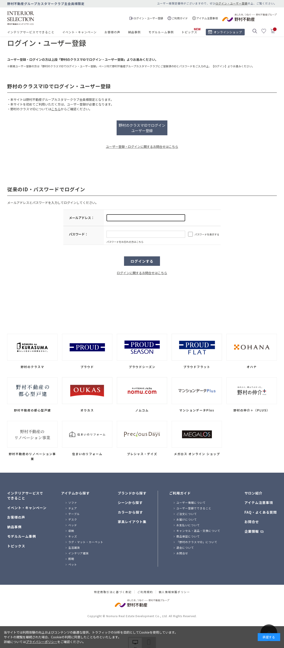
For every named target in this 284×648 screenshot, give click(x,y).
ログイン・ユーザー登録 (231, 3)
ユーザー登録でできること (193, 508)
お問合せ (182, 553)
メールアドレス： (81, 217)
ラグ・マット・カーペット (85, 542)
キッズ (72, 536)
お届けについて (186, 519)
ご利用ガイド (180, 493)
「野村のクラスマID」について (196, 542)
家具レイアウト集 (132, 521)
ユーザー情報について (191, 502)
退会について (185, 547)
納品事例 (134, 32)
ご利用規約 (145, 592)
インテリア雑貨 (78, 553)
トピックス (189, 32)
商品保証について (188, 536)
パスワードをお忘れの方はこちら (125, 242)
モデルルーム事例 (161, 32)
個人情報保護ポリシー (174, 592)
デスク (72, 519)
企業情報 (251, 531)
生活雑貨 (74, 547)
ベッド (72, 525)
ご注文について (186, 514)
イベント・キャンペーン (79, 32)
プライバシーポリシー (41, 641)
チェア (72, 508)
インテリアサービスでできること (30, 32)
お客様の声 (112, 32)
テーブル (74, 514)
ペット (72, 564)
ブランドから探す (132, 493)
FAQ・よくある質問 (260, 512)
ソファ (72, 502)
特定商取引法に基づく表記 (113, 592)
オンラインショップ (228, 32)
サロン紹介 (253, 493)
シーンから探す (130, 502)
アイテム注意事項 (258, 502)
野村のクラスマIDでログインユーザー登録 (142, 127)
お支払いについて (188, 525)
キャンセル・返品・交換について (198, 531)
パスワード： (78, 234)
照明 (71, 559)
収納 (71, 531)
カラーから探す (130, 512)
